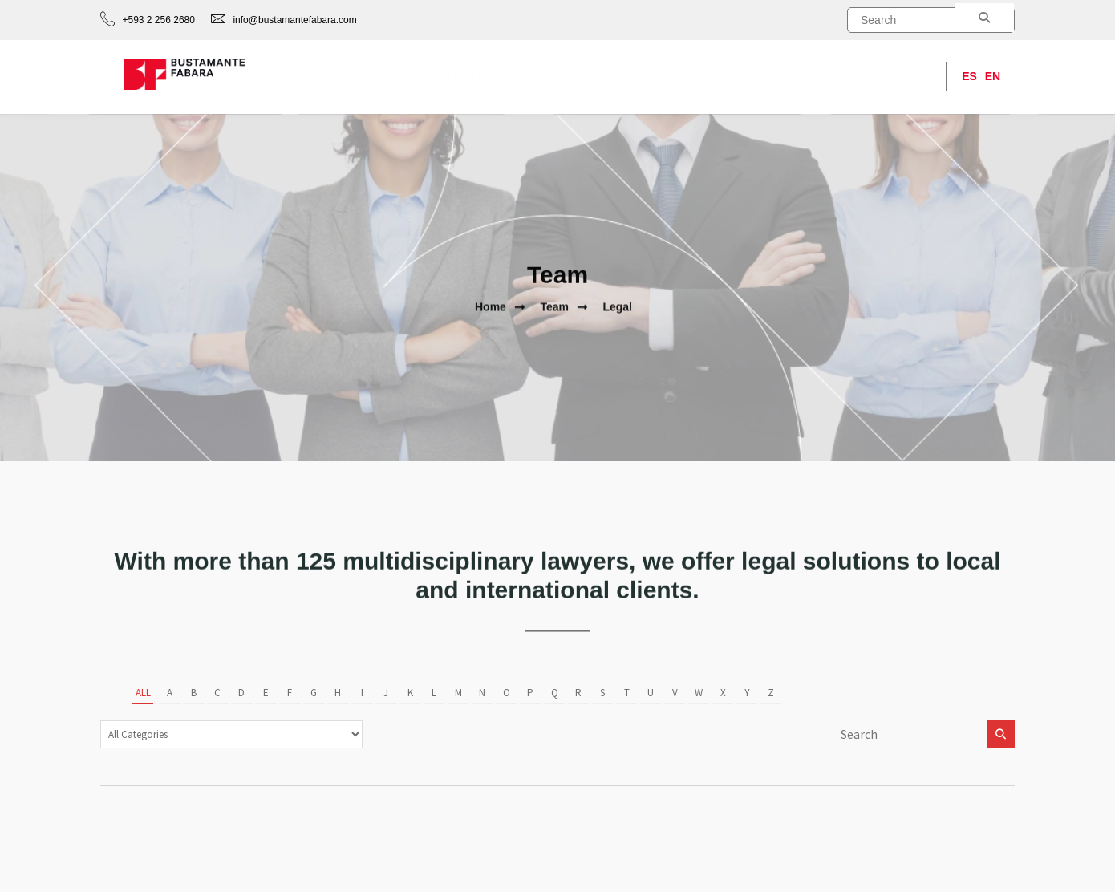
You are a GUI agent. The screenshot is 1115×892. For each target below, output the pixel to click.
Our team (659, 77)
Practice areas (559, 77)
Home (469, 77)
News (737, 77)
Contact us (899, 77)
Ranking (811, 77)
